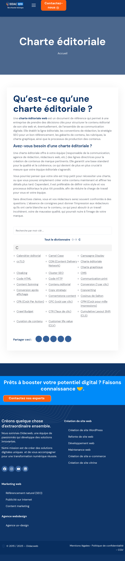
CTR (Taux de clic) (60, 311)
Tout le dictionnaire (57, 239)
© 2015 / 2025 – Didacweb (22, 546)
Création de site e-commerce (87, 456)
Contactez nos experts (27, 398)
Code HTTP (56, 278)
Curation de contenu (30, 321)
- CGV (119, 549)
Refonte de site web (80, 436)
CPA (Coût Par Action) (30, 301)
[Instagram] (11, 469)
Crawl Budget (25, 311)
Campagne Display (92, 255)
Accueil (62, 53)
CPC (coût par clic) (61, 301)
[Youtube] (18, 469)
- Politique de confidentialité (106, 545)
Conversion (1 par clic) (95, 284)
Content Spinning (27, 284)
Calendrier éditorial (29, 255)
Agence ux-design (17, 525)
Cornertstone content (62, 296)
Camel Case (56, 255)
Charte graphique (92, 267)
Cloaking (22, 273)
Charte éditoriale (91, 261)
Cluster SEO (56, 273)
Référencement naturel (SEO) (24, 493)
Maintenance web (79, 449)
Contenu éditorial (59, 284)
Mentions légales (80, 545)
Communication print (94, 278)
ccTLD (21, 261)
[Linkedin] (25, 469)
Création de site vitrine (82, 463)
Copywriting (88, 290)
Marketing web (11, 484)
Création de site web (78, 421)
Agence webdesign (14, 516)
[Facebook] (5, 469)
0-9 (74, 239)
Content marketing (17, 506)
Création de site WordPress (85, 430)
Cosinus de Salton (92, 296)
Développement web (81, 443)
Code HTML (24, 278)
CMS (83, 273)
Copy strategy (57, 290)
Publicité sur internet (19, 499)
